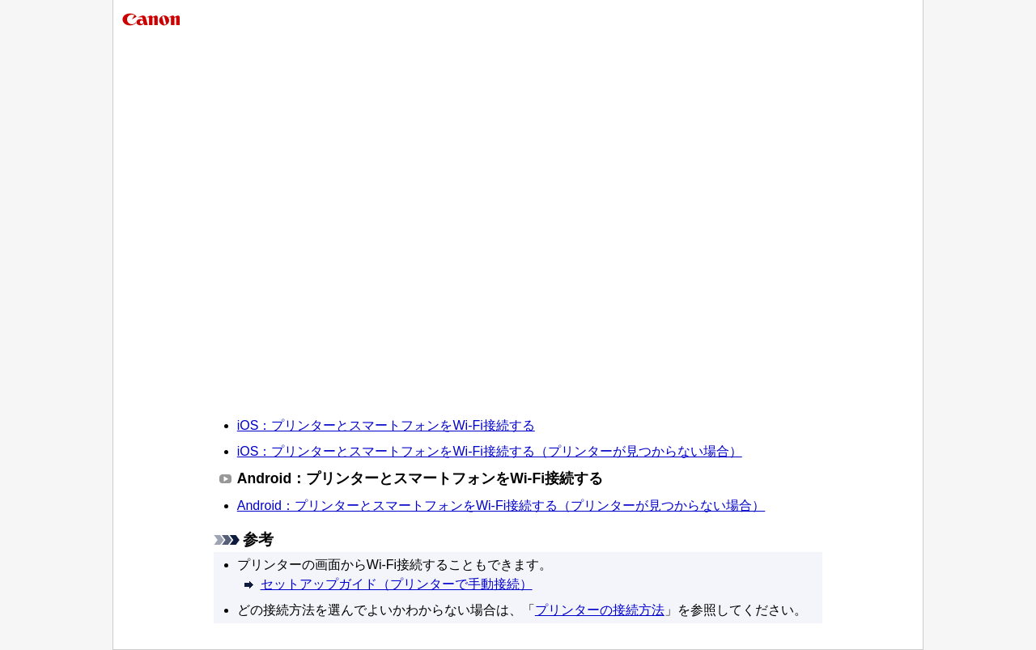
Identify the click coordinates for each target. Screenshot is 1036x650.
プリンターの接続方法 (599, 610)
